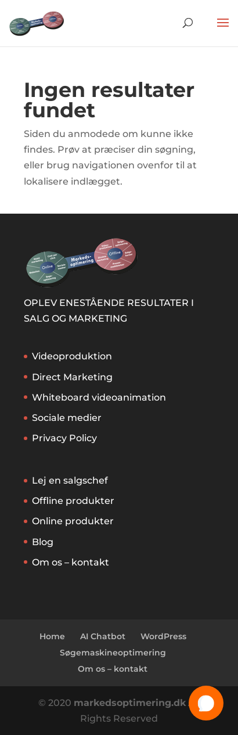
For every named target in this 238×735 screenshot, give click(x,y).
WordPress (163, 636)
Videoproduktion (72, 356)
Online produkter (73, 521)
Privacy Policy (64, 438)
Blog (42, 541)
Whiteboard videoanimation (99, 397)
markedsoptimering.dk (130, 702)
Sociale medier (67, 417)
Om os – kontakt (70, 562)
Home (52, 636)
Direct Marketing (72, 377)
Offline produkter (73, 500)
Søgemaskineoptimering (113, 652)
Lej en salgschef (70, 480)
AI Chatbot (102, 636)
